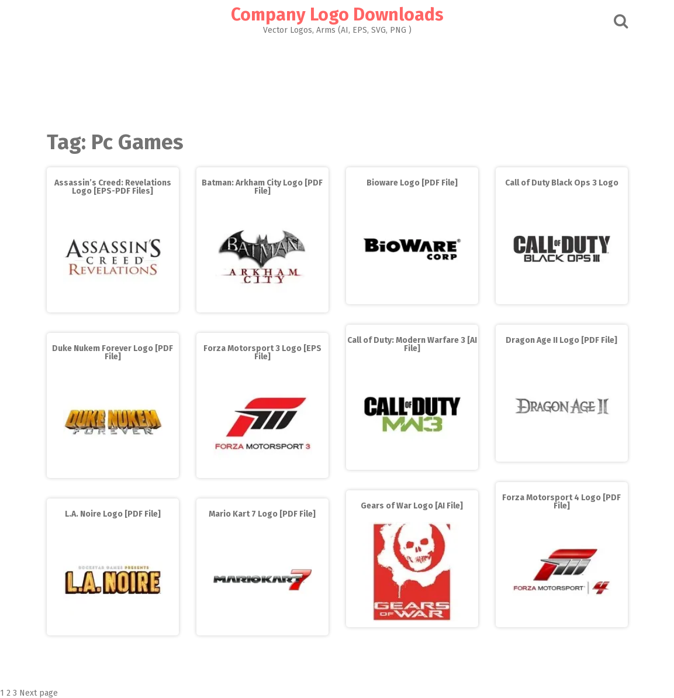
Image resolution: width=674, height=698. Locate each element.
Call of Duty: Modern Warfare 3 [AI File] (412, 344)
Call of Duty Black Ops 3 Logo (561, 183)
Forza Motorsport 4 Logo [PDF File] (561, 502)
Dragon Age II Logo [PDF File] (561, 340)
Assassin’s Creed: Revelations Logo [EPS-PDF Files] (112, 187)
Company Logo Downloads (337, 14)
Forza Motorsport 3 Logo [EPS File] (262, 352)
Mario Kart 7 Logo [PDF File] (262, 514)
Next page (38, 693)
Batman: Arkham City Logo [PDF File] (262, 187)
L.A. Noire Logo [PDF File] (113, 514)
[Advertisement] (337, 79)
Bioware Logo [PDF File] (412, 183)
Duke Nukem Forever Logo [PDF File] (112, 352)
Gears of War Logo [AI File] (412, 506)
